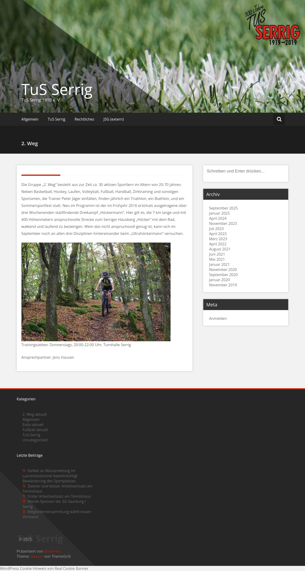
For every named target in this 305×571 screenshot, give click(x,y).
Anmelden (218, 318)
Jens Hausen (63, 357)
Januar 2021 (219, 264)
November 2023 (223, 223)
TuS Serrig (57, 89)
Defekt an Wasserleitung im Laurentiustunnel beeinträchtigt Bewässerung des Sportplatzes (50, 475)
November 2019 (223, 284)
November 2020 (223, 269)
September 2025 (223, 208)
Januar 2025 (219, 213)
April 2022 (217, 244)
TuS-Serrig (31, 434)
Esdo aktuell (33, 424)
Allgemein (30, 119)
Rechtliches (84, 119)
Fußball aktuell (35, 429)
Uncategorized (35, 440)
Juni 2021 (217, 254)
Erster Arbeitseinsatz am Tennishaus (59, 496)
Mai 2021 (217, 259)
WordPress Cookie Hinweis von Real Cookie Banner (44, 568)
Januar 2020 (219, 279)
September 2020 (223, 274)
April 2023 (217, 233)
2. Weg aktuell (35, 414)
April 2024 (217, 218)
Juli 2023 (216, 228)
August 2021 (220, 249)
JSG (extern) (113, 119)
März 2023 (218, 238)
